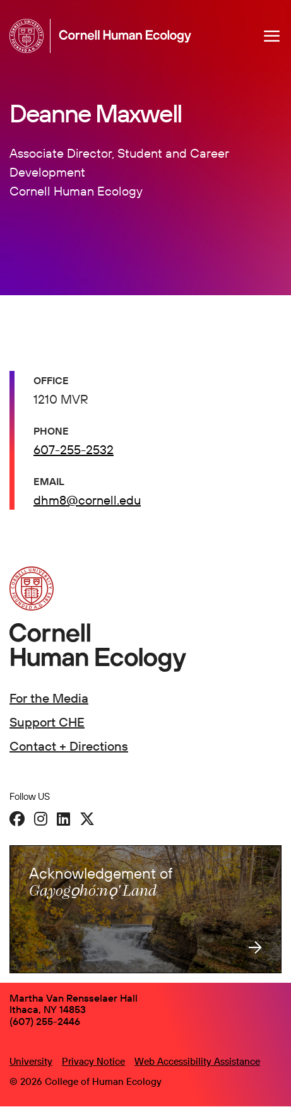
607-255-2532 (73, 449)
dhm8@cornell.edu (87, 500)
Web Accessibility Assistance (197, 1061)
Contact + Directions (68, 746)
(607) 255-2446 (44, 1021)
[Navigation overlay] (272, 35)
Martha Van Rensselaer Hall (73, 998)
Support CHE (47, 722)
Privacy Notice (93, 1061)
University (30, 1061)
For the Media (48, 698)
